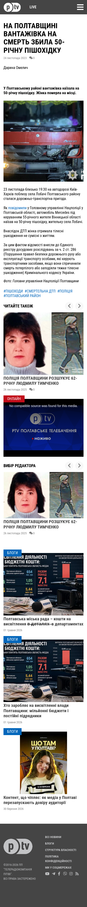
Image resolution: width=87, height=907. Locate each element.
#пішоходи (13, 291)
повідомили (17, 208)
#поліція (64, 291)
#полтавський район (22, 296)
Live (31, 7)
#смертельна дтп (40, 291)
